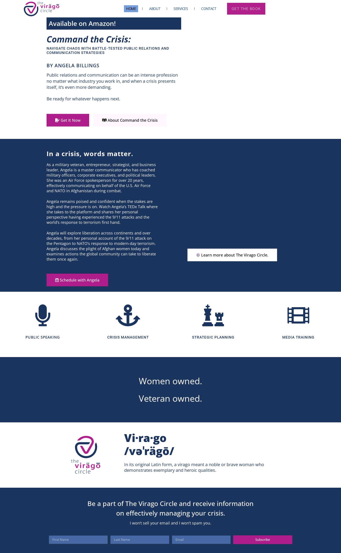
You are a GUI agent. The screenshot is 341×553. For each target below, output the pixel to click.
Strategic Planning (213, 337)
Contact (208, 8)
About (154, 8)
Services (180, 8)
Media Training (298, 337)
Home (131, 8)
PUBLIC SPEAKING (42, 337)
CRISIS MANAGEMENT (128, 337)
